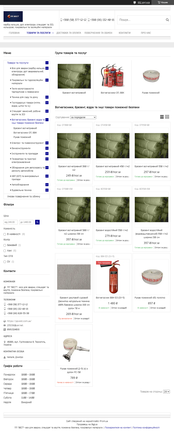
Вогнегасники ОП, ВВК (112, 92)
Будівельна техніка (21, 190)
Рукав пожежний (150, 92)
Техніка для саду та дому (25, 97)
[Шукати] (167, 19)
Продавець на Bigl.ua (87, 424)
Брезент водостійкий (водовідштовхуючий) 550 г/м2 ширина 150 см (151, 234)
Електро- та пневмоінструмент (28, 143)
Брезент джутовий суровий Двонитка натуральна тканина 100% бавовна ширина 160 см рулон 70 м (74, 303)
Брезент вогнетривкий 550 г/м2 (151, 166)
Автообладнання (20, 184)
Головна (14, 32)
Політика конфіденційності (146, 427)
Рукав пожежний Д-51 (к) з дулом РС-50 (74, 370)
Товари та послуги (38, 32)
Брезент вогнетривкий (74, 92)
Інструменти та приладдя (25, 153)
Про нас (146, 32)
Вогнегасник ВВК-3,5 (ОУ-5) (110, 297)
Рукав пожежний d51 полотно (150, 297)
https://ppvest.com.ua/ (19, 321)
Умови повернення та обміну (23, 196)
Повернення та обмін (98, 32)
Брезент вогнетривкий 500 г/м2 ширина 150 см (73, 232)
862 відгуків (144, 2)
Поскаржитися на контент (118, 427)
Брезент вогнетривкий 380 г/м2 (73, 168)
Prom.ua (104, 421)
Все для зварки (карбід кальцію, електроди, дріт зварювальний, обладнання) (28, 71)
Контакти (124, 32)
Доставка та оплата (68, 32)
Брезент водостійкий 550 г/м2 (112, 230)
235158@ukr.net (15, 325)
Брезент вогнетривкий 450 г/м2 (113, 166)
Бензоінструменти (21, 148)
